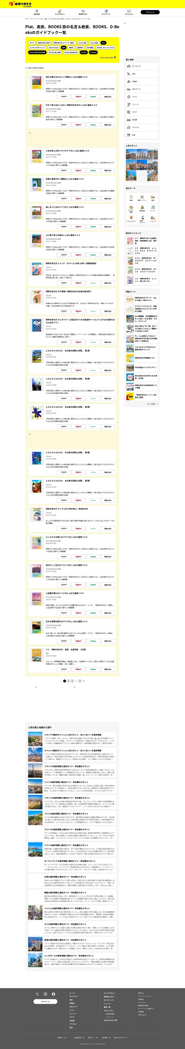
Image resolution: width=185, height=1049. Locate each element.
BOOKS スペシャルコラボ (105, 48)
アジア (132, 112)
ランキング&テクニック (37, 48)
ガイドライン (142, 1002)
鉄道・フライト (142, 221)
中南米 (132, 81)
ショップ (153, 221)
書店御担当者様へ (143, 1005)
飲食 (131, 200)
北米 (131, 74)
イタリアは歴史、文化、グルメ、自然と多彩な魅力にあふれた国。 (69, 738)
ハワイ (132, 97)
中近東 (132, 120)
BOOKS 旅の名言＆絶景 (37, 52)
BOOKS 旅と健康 (54, 52)
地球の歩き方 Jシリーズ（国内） (64, 43)
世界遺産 (142, 211)
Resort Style (53, 48)
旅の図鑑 (90, 48)
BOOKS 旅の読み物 (70, 52)
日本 (131, 135)
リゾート (133, 104)
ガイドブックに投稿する (146, 1009)
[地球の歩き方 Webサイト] (20, 4)
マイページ (150, 12)
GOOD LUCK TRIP (110, 1020)
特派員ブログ (83, 14)
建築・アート (142, 200)
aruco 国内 (94, 43)
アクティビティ (131, 221)
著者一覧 (107, 1007)
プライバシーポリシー (145, 996)
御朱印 (71, 48)
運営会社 (141, 993)
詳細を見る (107, 97)
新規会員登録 (110, 1014)
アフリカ (133, 127)
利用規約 (141, 999)
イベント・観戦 (131, 211)
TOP (26, 19)
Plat (103, 43)
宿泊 (152, 200)
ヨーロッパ (133, 66)
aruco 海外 (82, 43)
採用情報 (141, 1012)
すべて (32, 43)
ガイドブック (106, 14)
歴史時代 (80, 48)
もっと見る (151, 404)
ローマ (96, 738)
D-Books (93, 52)
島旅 (63, 48)
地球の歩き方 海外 (44, 43)
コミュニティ (129, 14)
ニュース (107, 1003)
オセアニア (133, 89)
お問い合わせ (142, 1015)
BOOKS (83, 52)
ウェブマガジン (60, 14)
